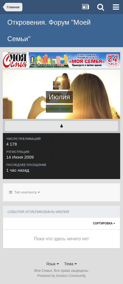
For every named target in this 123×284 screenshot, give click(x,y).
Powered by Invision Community (61, 276)
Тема (70, 264)
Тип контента (24, 192)
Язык (52, 264)
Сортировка (104, 223)
